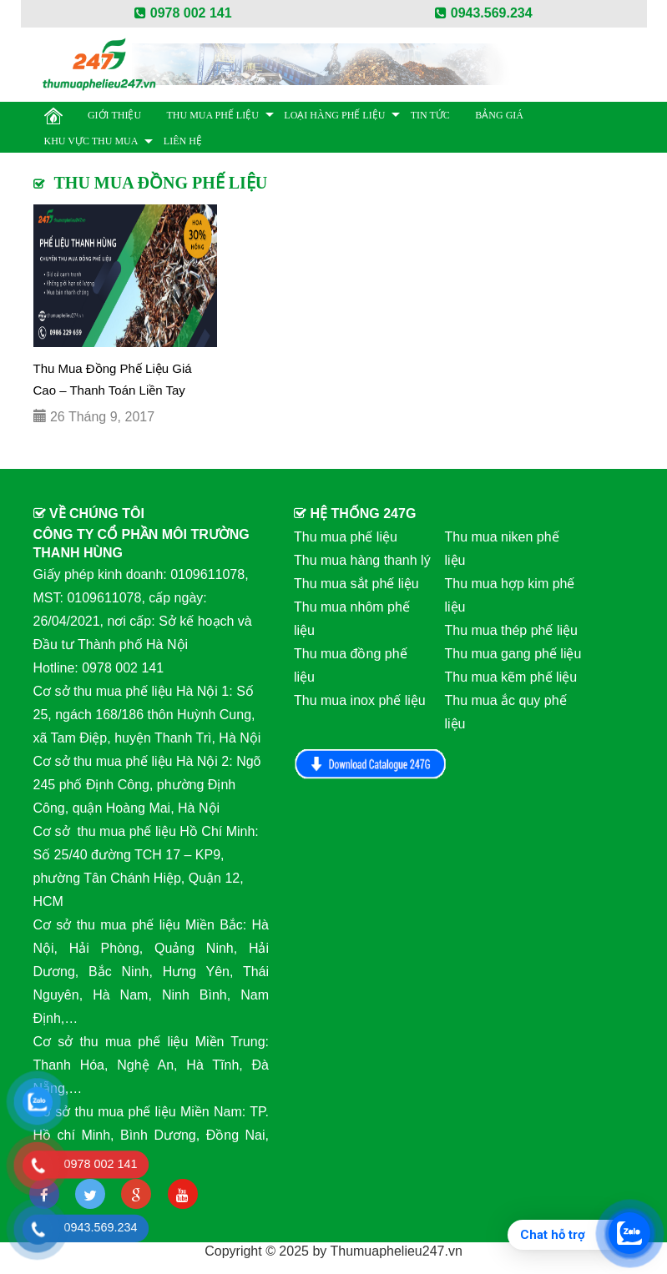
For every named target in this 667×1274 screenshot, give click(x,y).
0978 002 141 (182, 13)
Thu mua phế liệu (213, 115)
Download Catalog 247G (370, 764)
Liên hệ (183, 141)
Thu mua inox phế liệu (360, 700)
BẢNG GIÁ (499, 115)
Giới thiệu (114, 115)
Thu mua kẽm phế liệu (511, 677)
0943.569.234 (483, 13)
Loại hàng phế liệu (334, 115)
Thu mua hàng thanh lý (362, 560)
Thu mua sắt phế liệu (356, 584)
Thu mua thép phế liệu (511, 630)
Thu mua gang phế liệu (513, 654)
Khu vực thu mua (91, 141)
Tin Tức (430, 115)
